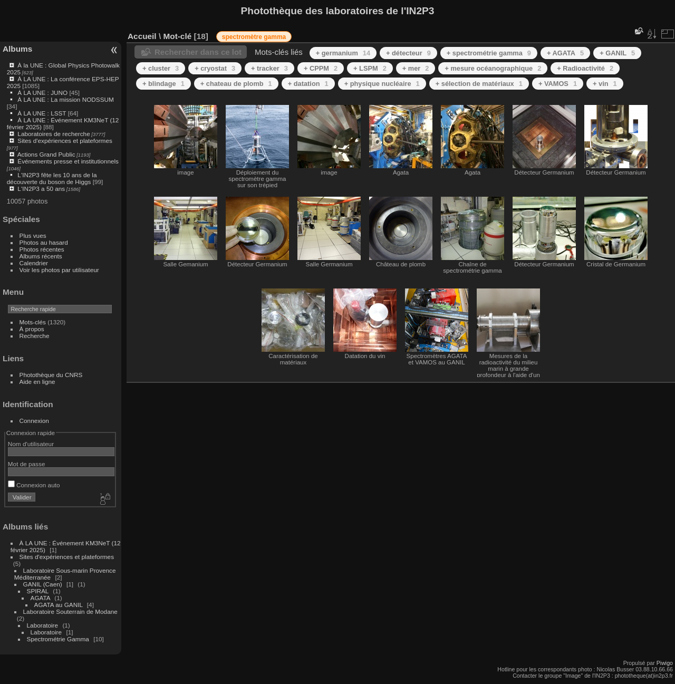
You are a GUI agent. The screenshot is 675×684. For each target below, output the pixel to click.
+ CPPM (321, 68)
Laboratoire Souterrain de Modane (70, 611)
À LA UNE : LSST (41, 113)
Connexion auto (34, 484)
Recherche (35, 335)
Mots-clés (33, 322)
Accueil (142, 36)
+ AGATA (565, 53)
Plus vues (33, 235)
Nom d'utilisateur (31, 443)
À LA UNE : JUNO (43, 92)
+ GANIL (617, 53)
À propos (32, 328)
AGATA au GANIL (58, 604)
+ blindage (163, 84)
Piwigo (665, 663)
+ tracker (269, 68)
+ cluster (160, 68)
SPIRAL (38, 590)
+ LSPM (370, 68)
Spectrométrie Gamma (58, 638)
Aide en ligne (37, 381)
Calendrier (34, 262)
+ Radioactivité (585, 68)
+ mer (415, 68)
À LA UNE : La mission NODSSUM (65, 99)
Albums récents (41, 256)
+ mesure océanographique (493, 68)
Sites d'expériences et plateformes (64, 140)
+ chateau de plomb (236, 84)
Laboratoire (43, 625)
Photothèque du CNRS (51, 374)
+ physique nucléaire (382, 84)
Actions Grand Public (46, 154)
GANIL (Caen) (42, 584)
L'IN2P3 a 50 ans (41, 188)
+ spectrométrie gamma (489, 53)
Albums (17, 48)
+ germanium (343, 53)
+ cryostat (215, 68)
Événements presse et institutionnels (68, 161)
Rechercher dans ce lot (198, 51)
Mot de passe (26, 463)
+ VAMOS (557, 84)
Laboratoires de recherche (53, 133)
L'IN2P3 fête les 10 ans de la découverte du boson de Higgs (52, 178)
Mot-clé (177, 36)
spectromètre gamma (254, 37)
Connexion (34, 420)
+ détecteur (408, 53)
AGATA (41, 597)
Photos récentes (42, 249)
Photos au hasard (44, 242)
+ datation (308, 84)
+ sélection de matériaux (479, 84)
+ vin (605, 84)
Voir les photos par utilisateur (59, 269)
